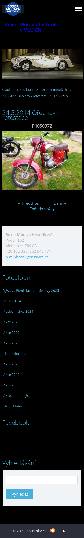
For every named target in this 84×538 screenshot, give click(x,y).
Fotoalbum (25, 89)
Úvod (6, 89)
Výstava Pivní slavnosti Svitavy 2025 (31, 290)
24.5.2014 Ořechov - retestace (25, 96)
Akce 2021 (11, 343)
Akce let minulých (54, 89)
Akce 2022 (11, 332)
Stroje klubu (12, 406)
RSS (66, 530)
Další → (60, 203)
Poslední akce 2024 (18, 311)
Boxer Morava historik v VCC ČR (30, 27)
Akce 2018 (11, 385)
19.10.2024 (12, 301)
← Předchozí (28, 203)
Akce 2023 (11, 322)
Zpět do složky (42, 208)
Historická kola (14, 353)
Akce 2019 (11, 374)
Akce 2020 (11, 364)
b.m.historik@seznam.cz (27, 256)
